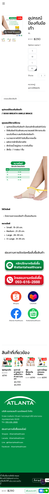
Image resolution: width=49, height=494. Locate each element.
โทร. (3, 422)
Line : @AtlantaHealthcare (12, 442)
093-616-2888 (11, 422)
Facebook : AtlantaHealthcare (14, 446)
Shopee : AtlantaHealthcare (13, 433)
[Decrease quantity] (38, 75)
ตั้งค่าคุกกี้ (37, 480)
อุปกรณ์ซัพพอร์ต (34, 88)
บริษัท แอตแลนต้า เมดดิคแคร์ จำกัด (17, 411)
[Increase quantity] (44, 75)
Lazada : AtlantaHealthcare (13, 438)
